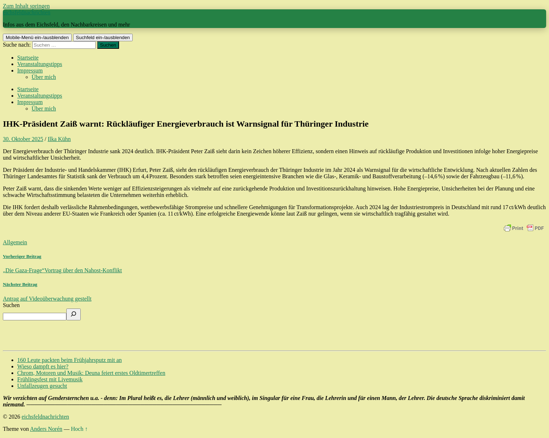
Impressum (30, 70)
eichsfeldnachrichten (26, 12)
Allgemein (15, 242)
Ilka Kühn (59, 139)
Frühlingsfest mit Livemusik (49, 379)
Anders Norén (46, 429)
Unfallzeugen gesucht (42, 386)
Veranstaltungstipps (39, 64)
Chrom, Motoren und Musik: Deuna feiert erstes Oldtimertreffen (91, 373)
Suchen (11, 305)
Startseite (28, 58)
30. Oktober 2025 (23, 139)
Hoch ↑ (79, 429)
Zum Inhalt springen (26, 6)
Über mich (44, 77)
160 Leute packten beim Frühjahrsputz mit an (69, 360)
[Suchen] (73, 314)
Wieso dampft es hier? (42, 366)
